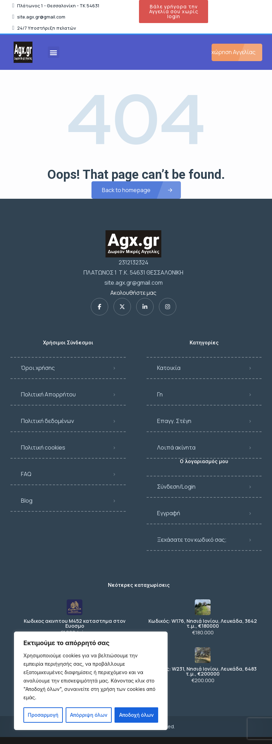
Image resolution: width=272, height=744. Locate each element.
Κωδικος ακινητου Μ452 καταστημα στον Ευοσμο (75, 623)
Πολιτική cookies (43, 447)
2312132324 (133, 262)
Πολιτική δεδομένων (47, 421)
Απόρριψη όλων (88, 715)
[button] (53, 52)
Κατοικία (169, 368)
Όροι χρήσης (38, 368)
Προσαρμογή (43, 715)
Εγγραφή (168, 513)
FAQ (26, 474)
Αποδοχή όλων (136, 715)
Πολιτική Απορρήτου (48, 394)
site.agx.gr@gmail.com (133, 282)
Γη (160, 394)
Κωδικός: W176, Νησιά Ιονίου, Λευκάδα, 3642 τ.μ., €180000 (202, 623)
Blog (26, 500)
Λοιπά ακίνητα (176, 447)
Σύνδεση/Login (176, 486)
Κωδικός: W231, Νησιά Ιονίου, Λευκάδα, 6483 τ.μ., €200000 (203, 671)
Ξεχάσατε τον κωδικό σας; (192, 540)
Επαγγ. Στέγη (174, 421)
